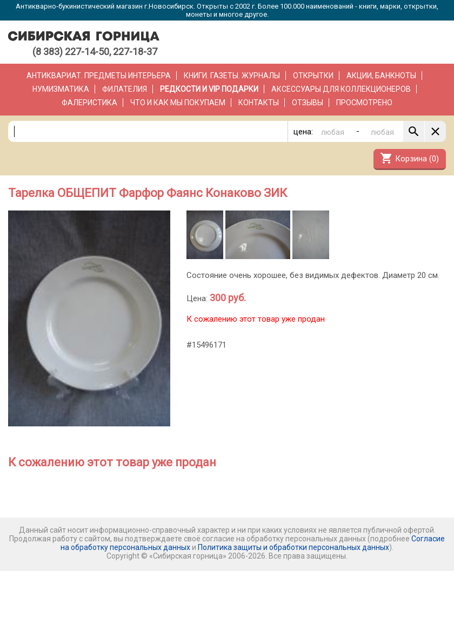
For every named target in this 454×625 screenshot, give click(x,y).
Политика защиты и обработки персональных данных (293, 547)
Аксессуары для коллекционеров (341, 89)
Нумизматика (60, 89)
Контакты (258, 102)
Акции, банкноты (381, 75)
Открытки (313, 75)
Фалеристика (89, 102)
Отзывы (307, 102)
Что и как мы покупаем (177, 102)
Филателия (124, 89)
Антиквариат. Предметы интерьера (98, 75)
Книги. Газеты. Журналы (232, 75)
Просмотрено (364, 102)
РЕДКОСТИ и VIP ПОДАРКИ (209, 89)
